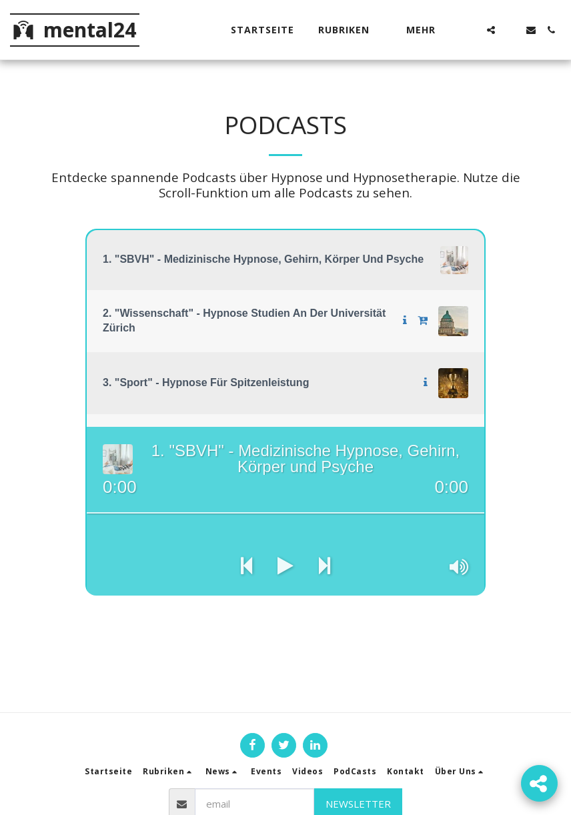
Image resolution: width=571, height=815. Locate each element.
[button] (350, 30)
